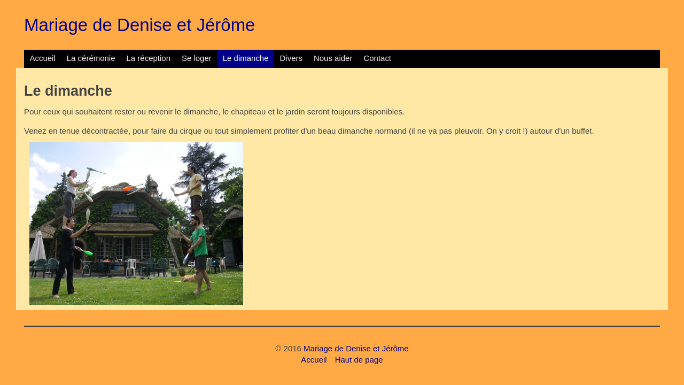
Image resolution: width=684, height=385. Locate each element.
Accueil (42, 58)
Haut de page (359, 359)
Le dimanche (246, 58)
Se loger (197, 58)
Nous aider (333, 58)
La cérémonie (91, 58)
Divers (291, 58)
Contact (377, 58)
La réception (148, 58)
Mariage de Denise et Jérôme (139, 25)
